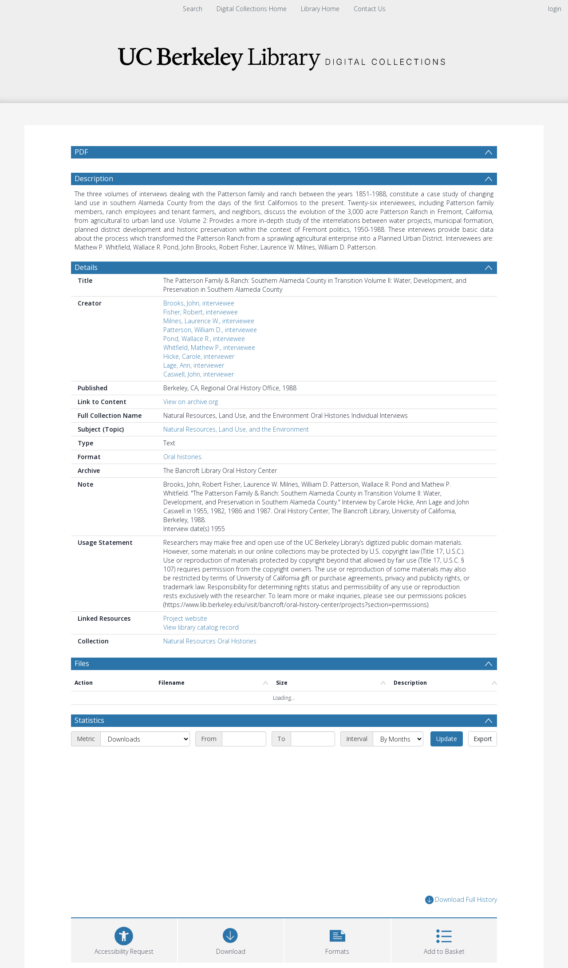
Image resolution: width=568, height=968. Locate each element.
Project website (185, 618)
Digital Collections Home (252, 8)
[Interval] (398, 738)
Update (446, 738)
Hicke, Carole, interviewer (198, 356)
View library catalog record (201, 627)
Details (86, 267)
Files (82, 663)
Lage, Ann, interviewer (193, 365)
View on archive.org (190, 401)
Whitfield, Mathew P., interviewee (209, 347)
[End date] (313, 738)
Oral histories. (183, 456)
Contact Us (370, 8)
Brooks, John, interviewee (198, 303)
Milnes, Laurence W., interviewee (208, 321)
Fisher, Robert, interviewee (200, 312)
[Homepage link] (284, 56)
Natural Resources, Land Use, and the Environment (236, 429)
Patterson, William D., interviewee (210, 329)
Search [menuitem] (192, 8)
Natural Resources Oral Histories (209, 641)
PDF (81, 152)
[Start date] (244, 738)
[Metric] (145, 738)
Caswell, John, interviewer (198, 374)
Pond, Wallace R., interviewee (204, 338)
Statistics (89, 720)
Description (94, 178)
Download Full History (461, 900)
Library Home (320, 8)
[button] (337, 939)
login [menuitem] (554, 8)
